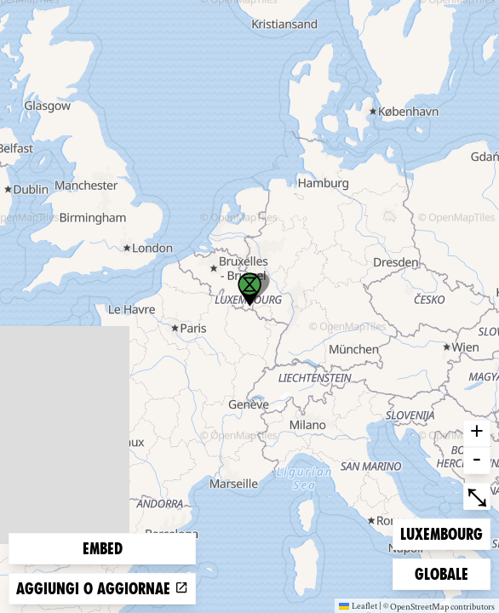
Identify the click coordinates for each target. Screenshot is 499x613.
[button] (249, 289)
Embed (103, 549)
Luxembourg (441, 532)
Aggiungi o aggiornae (102, 589)
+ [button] (477, 433)
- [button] (477, 460)
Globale (442, 572)
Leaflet (358, 605)
